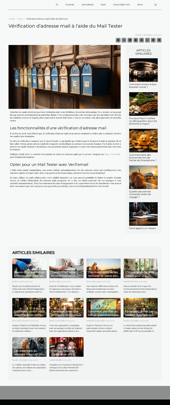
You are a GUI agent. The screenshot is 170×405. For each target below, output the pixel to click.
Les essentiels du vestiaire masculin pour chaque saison (29, 354)
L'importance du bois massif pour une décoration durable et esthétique (139, 278)
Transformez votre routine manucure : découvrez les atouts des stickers (65, 278)
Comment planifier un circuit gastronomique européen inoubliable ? (103, 315)
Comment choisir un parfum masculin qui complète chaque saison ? (139, 317)
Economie (70, 4)
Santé (103, 4)
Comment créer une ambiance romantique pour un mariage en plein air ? (66, 317)
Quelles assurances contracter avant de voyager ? (140, 194)
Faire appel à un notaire (142, 228)
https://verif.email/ (113, 154)
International (87, 4)
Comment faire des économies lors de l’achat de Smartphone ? (143, 157)
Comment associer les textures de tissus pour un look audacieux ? (103, 276)
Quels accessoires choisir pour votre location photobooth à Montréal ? (66, 356)
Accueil (11, 19)
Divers (140, 4)
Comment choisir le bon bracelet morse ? (143, 85)
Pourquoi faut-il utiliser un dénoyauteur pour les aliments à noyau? (143, 121)
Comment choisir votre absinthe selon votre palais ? (29, 315)
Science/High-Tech (121, 4)
